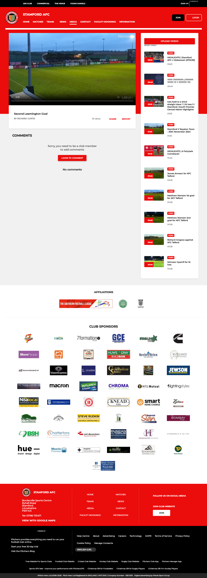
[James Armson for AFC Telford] (154, 176)
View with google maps (38, 521)
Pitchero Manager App (172, 561)
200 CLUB (27, 3)
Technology (136, 536)
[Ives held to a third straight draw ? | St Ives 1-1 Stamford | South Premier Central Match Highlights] (154, 104)
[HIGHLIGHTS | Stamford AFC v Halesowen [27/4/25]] (154, 60)
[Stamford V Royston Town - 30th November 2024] (154, 132)
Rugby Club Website (130, 561)
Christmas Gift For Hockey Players (163, 569)
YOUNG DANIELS (77, 3)
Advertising (109, 536)
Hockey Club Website (108, 561)
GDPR (148, 536)
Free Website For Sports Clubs (39, 561)
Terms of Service (163, 536)
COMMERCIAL (43, 3)
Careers (122, 536)
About (96, 536)
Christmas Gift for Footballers (100, 569)
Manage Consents (103, 543)
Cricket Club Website (87, 561)
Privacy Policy (182, 536)
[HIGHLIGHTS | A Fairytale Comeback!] (154, 154)
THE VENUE (60, 3)
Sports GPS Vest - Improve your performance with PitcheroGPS (56, 569)
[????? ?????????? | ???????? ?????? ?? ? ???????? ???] (154, 82)
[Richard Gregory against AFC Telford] (154, 242)
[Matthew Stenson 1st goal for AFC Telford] (154, 198)
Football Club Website (64, 561)
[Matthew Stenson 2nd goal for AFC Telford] (154, 220)
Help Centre (83, 536)
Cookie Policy (84, 543)
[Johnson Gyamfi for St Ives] (154, 265)
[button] (26, 22)
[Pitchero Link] (196, 4)
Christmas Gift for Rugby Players (131, 569)
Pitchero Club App (151, 561)
